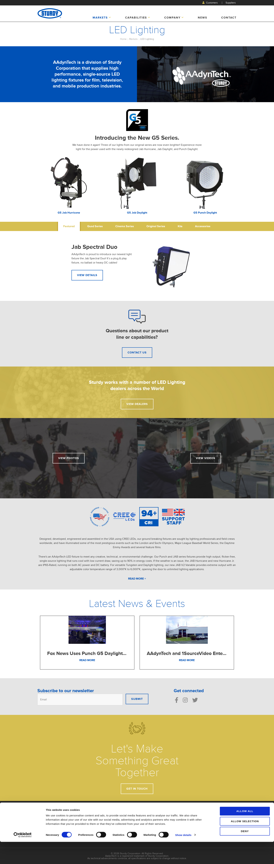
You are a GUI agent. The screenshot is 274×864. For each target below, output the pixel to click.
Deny (245, 853)
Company (174, 17)
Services (178, 820)
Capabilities (137, 17)
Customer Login (217, 817)
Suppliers (231, 2)
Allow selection (245, 843)
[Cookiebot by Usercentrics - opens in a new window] (22, 857)
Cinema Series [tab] (124, 226)
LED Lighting (147, 39)
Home (123, 39)
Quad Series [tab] (95, 226)
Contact (228, 17)
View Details (87, 275)
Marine (143, 824)
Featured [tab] (69, 226)
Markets (102, 17)
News (202, 17)
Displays (144, 820)
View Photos (68, 458)
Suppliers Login (216, 821)
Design (177, 813)
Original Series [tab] (155, 226)
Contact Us (137, 352)
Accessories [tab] (202, 226)
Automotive (146, 813)
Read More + (137, 578)
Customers (210, 2)
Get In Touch (137, 788)
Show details (183, 857)
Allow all (244, 833)
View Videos (205, 458)
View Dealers (137, 404)
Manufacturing (181, 817)
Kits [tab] (180, 226)
